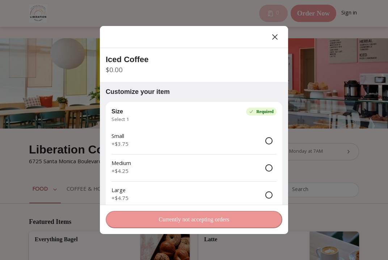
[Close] (275, 37)
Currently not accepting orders (194, 219)
